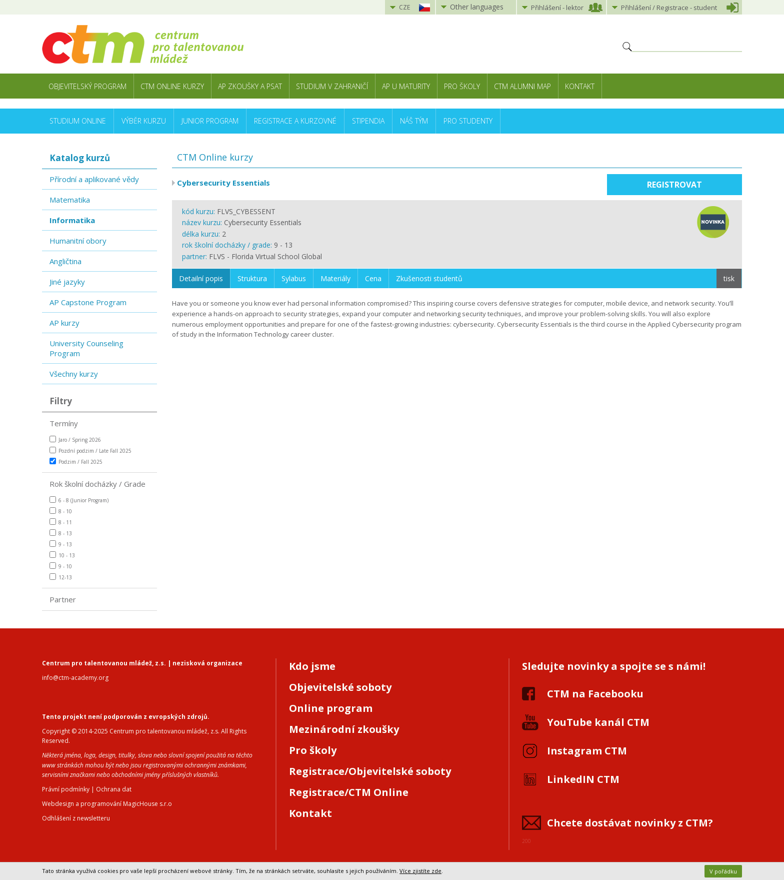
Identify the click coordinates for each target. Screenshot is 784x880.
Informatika (72, 220)
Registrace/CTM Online (348, 792)
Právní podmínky (66, 789)
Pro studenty (468, 121)
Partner (63, 599)
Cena (373, 278)
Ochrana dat (114, 789)
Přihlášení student (669, 7)
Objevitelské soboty (340, 687)
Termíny (64, 423)
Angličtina (66, 261)
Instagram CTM (587, 750)
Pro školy (462, 86)
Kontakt (579, 86)
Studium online (78, 121)
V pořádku (723, 871)
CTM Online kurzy (172, 86)
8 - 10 (61, 511)
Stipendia (368, 121)
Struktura (252, 278)
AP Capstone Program (88, 302)
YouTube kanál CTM (598, 722)
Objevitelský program (87, 86)
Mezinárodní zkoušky (344, 729)
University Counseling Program (87, 348)
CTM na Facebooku (595, 693)
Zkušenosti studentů (429, 278)
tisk (729, 278)
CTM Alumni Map (522, 86)
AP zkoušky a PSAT (250, 86)
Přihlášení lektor (557, 7)
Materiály (335, 278)
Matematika (70, 200)
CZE (404, 7)
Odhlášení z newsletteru (76, 818)
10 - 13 (62, 555)
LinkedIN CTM (583, 779)
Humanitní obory (78, 241)
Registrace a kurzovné (295, 121)
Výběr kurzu (144, 121)
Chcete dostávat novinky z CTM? (630, 822)
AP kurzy (65, 323)
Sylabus (294, 278)
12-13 (61, 577)
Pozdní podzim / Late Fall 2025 (91, 450)
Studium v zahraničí (332, 86)
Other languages (477, 7)
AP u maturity (406, 86)
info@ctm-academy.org (75, 677)
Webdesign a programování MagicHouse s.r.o (107, 803)
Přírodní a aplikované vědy (94, 179)
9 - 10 (61, 566)
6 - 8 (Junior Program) (79, 500)
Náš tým (414, 121)
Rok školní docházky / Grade (98, 484)
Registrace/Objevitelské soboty (370, 771)
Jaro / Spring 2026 (75, 439)
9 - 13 (61, 544)
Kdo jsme (312, 666)
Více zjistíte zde (421, 870)
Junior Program (210, 121)
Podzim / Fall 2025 (76, 461)
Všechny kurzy (74, 374)
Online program (330, 708)
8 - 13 (61, 533)
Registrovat (674, 184)
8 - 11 (61, 522)
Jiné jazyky (67, 282)
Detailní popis (201, 278)
